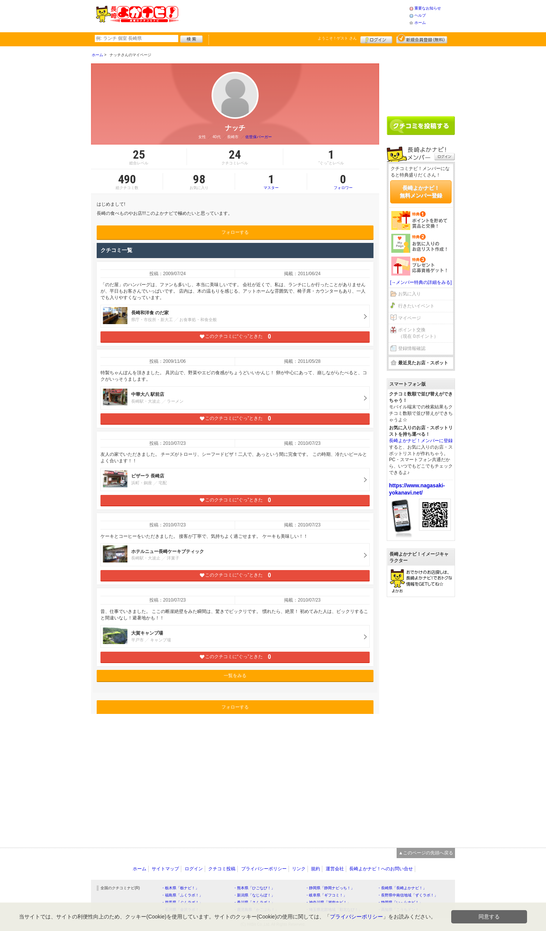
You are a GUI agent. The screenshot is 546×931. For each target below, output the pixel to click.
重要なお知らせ (427, 8)
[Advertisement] (293, 15)
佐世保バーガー (258, 137)
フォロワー (343, 181)
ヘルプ (420, 15)
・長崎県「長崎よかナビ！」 (402, 888)
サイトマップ (165, 868)
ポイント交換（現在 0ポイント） (418, 333)
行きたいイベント (416, 306)
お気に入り (409, 293)
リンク (299, 868)
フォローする (235, 232)
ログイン (376, 39)
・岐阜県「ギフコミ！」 (326, 895)
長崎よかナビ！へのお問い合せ (381, 868)
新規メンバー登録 (421, 39)
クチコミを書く (421, 125)
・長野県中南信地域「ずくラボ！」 (407, 895)
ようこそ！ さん (337, 38)
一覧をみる (235, 675)
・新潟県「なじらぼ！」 (254, 895)
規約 (315, 868)
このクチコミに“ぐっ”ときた (235, 336)
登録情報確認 (411, 348)
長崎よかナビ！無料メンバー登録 (421, 191)
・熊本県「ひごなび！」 (254, 888)
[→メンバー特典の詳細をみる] (421, 282)
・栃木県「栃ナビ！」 (180, 888)
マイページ (409, 318)
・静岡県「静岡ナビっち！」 (330, 888)
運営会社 (335, 868)
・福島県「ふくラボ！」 (182, 895)
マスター (271, 181)
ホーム (420, 22)
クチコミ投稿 (221, 868)
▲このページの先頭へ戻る (426, 852)
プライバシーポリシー (264, 868)
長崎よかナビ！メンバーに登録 (421, 440)
